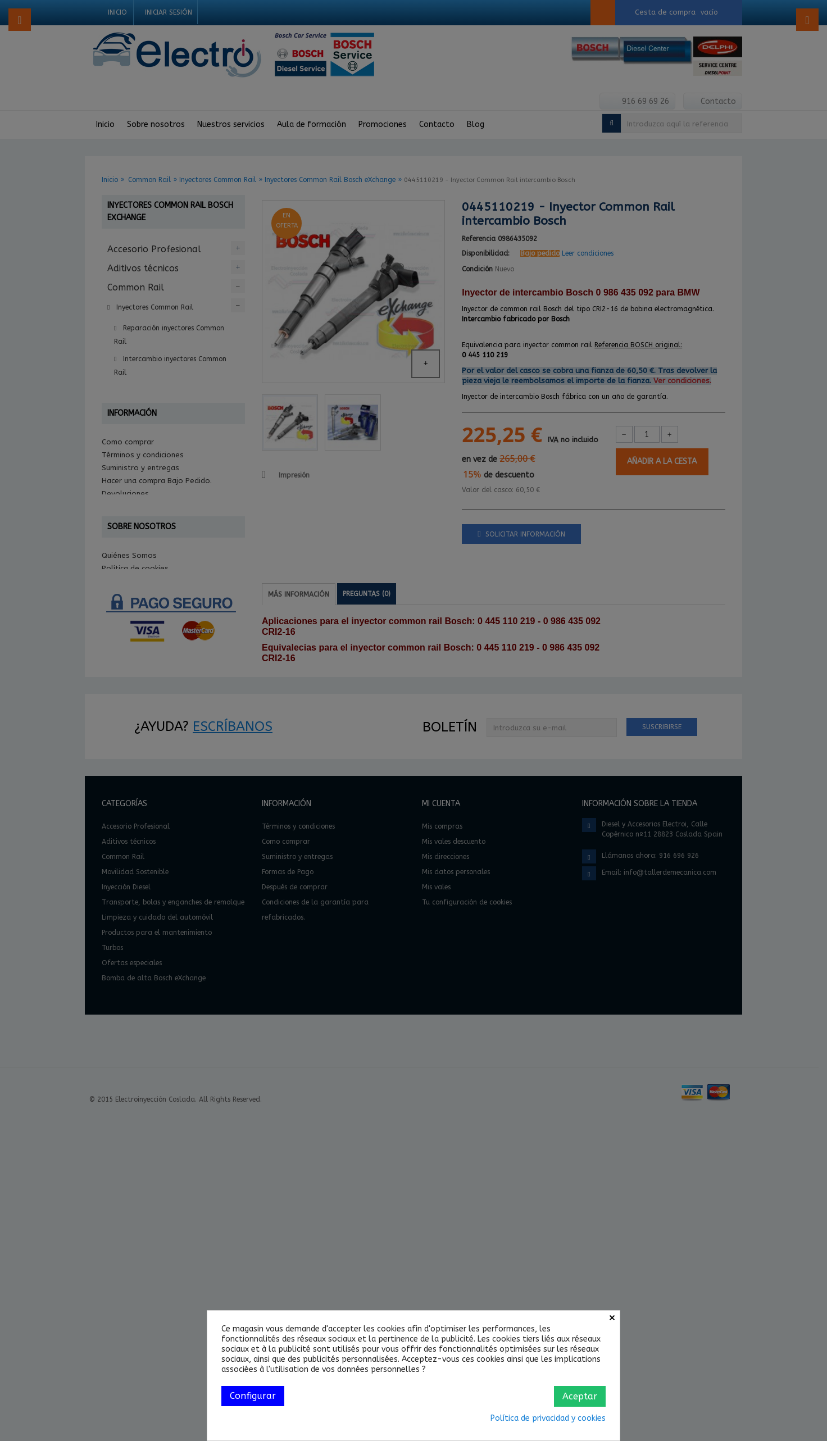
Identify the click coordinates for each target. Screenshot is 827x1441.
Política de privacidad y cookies (548, 1418)
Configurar (253, 1395)
